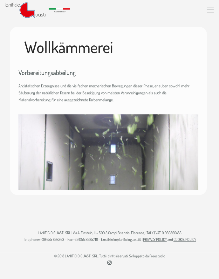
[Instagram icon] (109, 263)
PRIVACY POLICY (155, 239)
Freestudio (157, 256)
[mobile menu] (210, 9)
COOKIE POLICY (185, 239)
